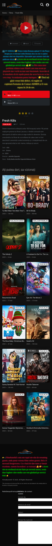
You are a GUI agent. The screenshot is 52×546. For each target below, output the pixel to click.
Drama (8, 150)
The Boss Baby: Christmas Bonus (14, 341)
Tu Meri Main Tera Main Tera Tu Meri (14, 211)
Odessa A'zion (31, 159)
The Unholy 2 (7, 254)
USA (7, 147)
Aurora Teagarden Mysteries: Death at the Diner (14, 428)
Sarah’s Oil (30, 341)
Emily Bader (11, 159)
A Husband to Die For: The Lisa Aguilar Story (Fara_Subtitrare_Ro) (38, 254)
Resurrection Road (9, 298)
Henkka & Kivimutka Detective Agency (38, 428)
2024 (6, 153)
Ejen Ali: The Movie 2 (34, 298)
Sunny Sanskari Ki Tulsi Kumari (13, 384)
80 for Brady (31, 211)
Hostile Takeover (33, 384)
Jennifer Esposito (14, 156)
